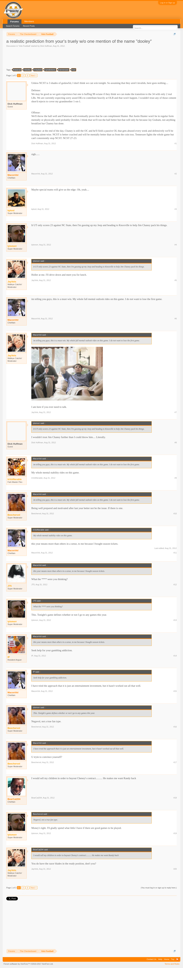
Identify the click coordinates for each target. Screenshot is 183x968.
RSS (177, 959)
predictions (50, 69)
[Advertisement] (71, 57)
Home (166, 959)
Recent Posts (29, 26)
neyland (38, 69)
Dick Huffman (46, 46)
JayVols (34, 280)
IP (32, 656)
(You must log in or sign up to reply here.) (159, 888)
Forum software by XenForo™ (28, 964)
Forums (14, 21)
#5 (176, 280)
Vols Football (24, 46)
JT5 (33, 584)
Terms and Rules (172, 964)
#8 (176, 442)
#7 (176, 412)
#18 (175, 798)
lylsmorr (34, 245)
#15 (175, 691)
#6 (176, 318)
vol (73, 69)
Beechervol (36, 513)
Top (172, 959)
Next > (33, 75)
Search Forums (12, 26)
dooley (27, 69)
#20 (175, 869)
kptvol (33, 209)
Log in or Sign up (167, 3)
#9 (176, 478)
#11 (175, 553)
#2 (176, 174)
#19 (175, 833)
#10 (175, 513)
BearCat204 (14, 799)
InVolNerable (37, 478)
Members (29, 21)
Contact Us (151, 959)
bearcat (17, 69)
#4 (176, 245)
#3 (176, 209)
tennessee (63, 69)
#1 (176, 143)
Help (160, 959)
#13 (175, 620)
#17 (175, 762)
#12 (175, 584)
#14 (175, 656)
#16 (175, 727)
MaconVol (13, 175)
